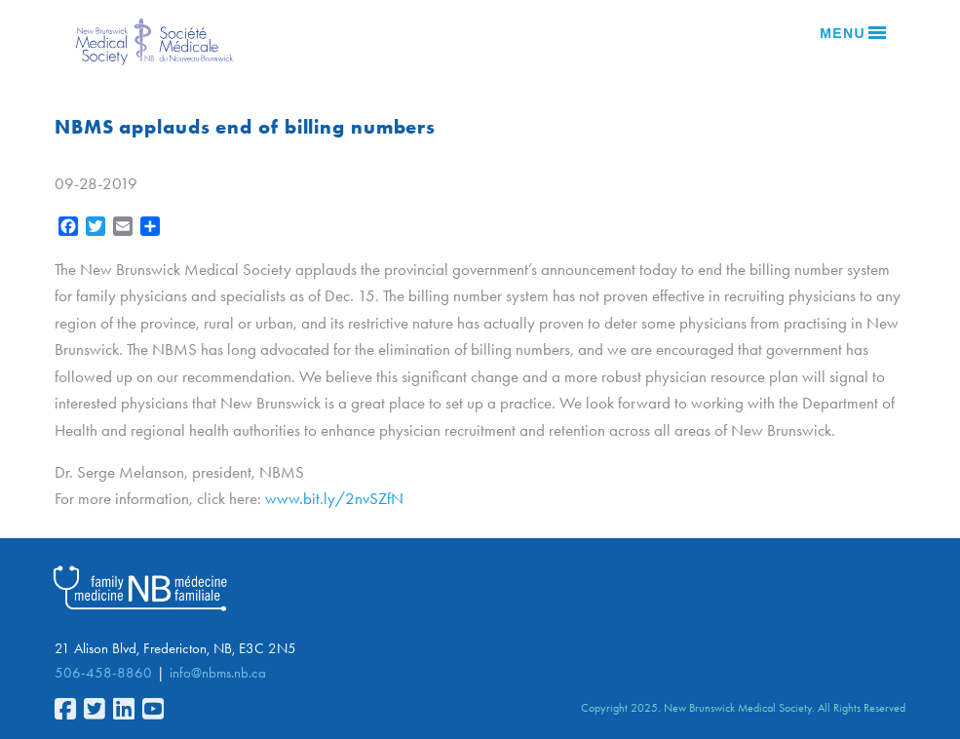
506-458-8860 (103, 672)
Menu (853, 33)
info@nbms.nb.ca (218, 672)
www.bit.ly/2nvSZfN (334, 498)
